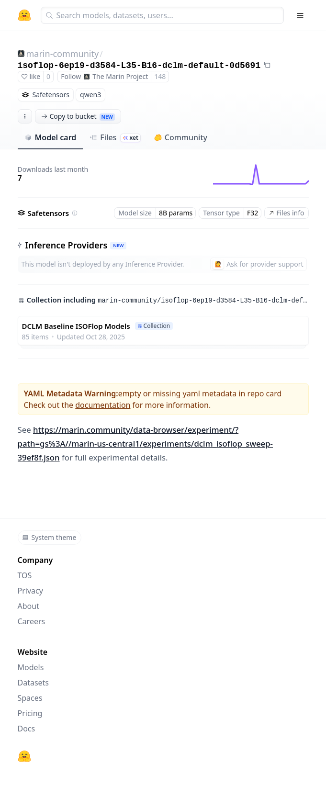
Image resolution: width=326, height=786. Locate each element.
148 (160, 76)
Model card (50, 137)
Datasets (33, 682)
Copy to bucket (78, 116)
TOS (25, 575)
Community (180, 137)
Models (31, 667)
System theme (49, 537)
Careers (31, 621)
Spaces (30, 698)
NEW (118, 245)
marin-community (62, 53)
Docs (26, 728)
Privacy (30, 590)
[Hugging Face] (24, 756)
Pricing (30, 713)
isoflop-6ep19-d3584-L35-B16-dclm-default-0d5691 (139, 65)
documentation (102, 405)
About (28, 606)
